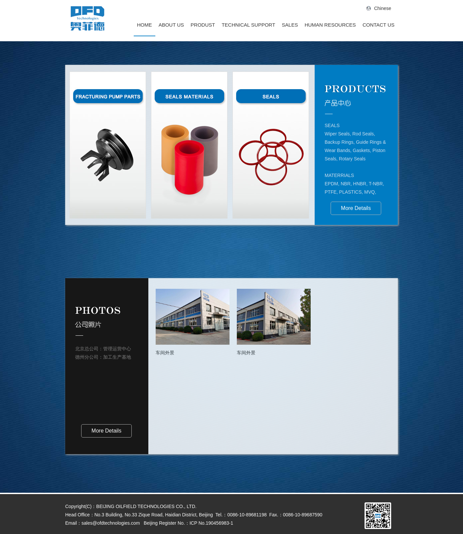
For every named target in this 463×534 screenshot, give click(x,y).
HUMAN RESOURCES (330, 25)
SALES (290, 25)
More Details (356, 208)
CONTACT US (378, 25)
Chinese (378, 8)
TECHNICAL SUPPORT (248, 25)
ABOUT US (171, 25)
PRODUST (203, 25)
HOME (144, 25)
